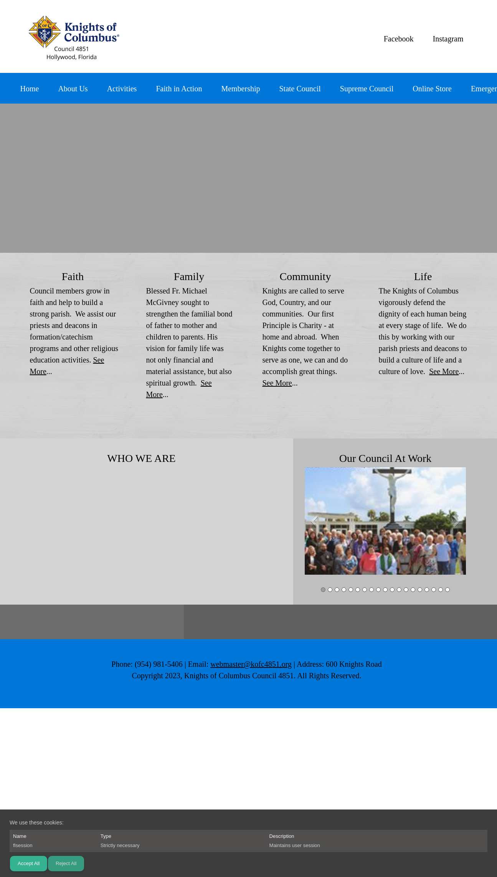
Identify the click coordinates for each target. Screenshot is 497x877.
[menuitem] (29, 90)
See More (277, 383)
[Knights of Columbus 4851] (72, 36)
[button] (385, 523)
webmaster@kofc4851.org (251, 664)
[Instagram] (446, 39)
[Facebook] (396, 39)
